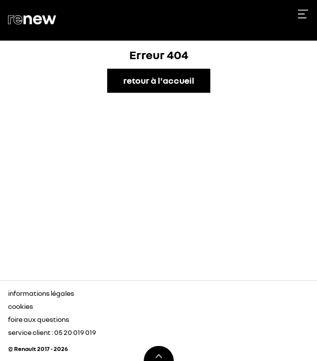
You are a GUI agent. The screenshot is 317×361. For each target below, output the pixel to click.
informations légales (41, 293)
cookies (20, 306)
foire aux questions (38, 319)
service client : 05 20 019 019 (52, 332)
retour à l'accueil (158, 80)
